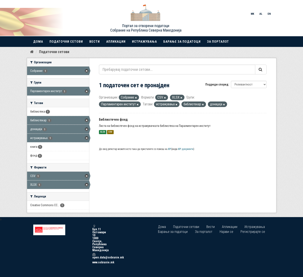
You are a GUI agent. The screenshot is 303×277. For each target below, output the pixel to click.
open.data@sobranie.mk (93, 256)
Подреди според (216, 84)
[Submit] (261, 69)
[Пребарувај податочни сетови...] (177, 69)
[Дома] (32, 52)
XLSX (102, 132)
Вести (94, 42)
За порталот (218, 42)
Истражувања (144, 42)
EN (269, 13)
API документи (185, 149)
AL (261, 13)
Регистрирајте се (253, 232)
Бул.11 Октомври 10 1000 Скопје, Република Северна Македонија (93, 238)
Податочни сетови (66, 42)
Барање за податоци (182, 42)
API (169, 149)
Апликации (116, 42)
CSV (110, 132)
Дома (38, 42)
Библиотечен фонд (113, 119)
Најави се (226, 232)
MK (252, 13)
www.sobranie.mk (93, 262)
